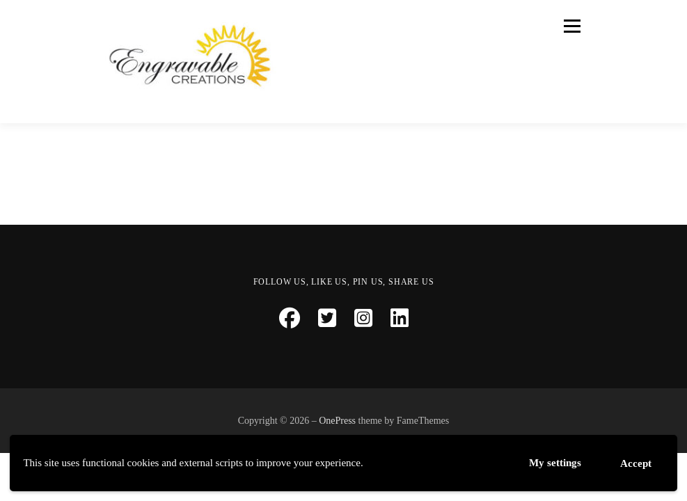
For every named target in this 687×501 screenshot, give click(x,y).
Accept (636, 463)
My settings (555, 462)
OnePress (337, 420)
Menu (570, 26)
